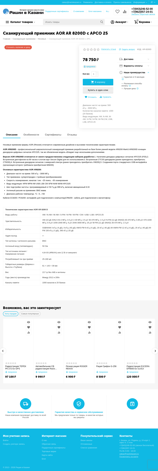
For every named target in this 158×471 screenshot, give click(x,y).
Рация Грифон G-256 (106, 366)
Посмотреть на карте (128, 456)
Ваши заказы (86, 440)
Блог (44, 459)
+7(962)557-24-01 (142, 11)
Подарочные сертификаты (57, 11)
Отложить (91, 97)
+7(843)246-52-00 (142, 8)
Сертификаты (53, 134)
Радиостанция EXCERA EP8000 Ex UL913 (138, 367)
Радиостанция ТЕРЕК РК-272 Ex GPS (15, 367)
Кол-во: (86, 74)
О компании (78, 11)
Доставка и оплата (103, 2)
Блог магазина (95, 11)
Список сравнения (89, 448)
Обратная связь (49, 444)
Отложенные (86, 444)
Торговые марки (49, 451)
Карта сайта (47, 455)
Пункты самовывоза (122, 2)
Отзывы (72, 134)
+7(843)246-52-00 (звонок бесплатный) (136, 445)
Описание (11, 134)
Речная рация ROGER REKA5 (76, 367)
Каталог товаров (21, 22)
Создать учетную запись (14, 444)
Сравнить (105, 97)
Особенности (31, 134)
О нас (44, 440)
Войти (5, 440)
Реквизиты (88, 2)
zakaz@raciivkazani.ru (71, 2)
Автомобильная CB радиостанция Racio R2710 (45, 367)
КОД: (139, 49)
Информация (139, 2)
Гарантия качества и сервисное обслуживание (79, 412)
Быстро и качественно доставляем (26, 412)
